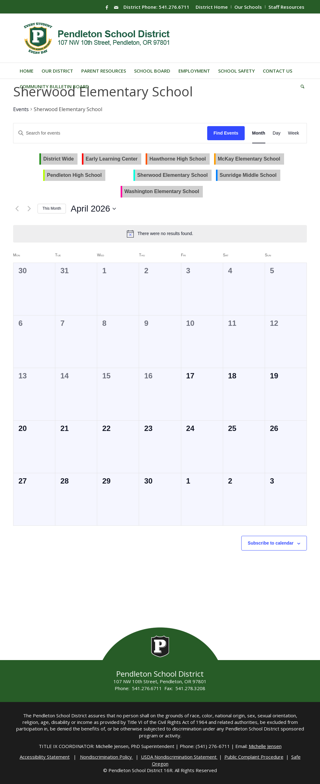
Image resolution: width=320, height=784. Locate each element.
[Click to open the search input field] (300, 86)
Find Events (225, 133)
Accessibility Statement (45, 757)
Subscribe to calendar (270, 543)
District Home (212, 7)
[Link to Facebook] (107, 7)
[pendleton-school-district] (98, 38)
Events (21, 109)
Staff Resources (286, 7)
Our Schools (248, 7)
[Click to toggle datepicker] (93, 208)
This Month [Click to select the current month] (51, 208)
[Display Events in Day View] (277, 133)
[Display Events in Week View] (293, 133)
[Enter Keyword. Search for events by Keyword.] (110, 133)
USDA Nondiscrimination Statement (179, 757)
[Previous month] (17, 209)
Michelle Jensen (265, 746)
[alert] (165, 233)
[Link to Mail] (116, 7)
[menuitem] (211, 6)
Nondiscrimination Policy (106, 757)
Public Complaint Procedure (253, 757)
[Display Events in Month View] (258, 133)
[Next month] (29, 209)
